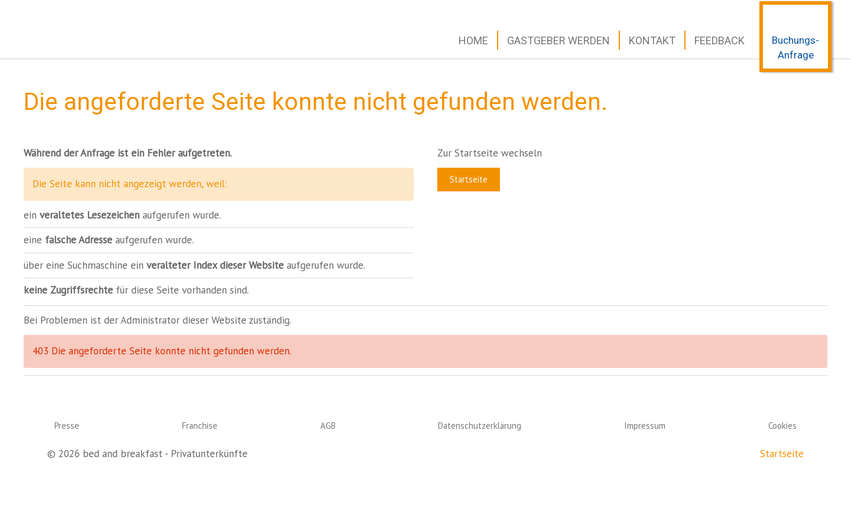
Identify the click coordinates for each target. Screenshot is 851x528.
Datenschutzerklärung (479, 425)
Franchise (199, 425)
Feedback (719, 40)
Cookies (782, 425)
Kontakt (652, 40)
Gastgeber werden (558, 40)
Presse (66, 425)
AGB (328, 425)
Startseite (469, 179)
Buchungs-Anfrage (795, 47)
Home (473, 40)
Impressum (644, 425)
